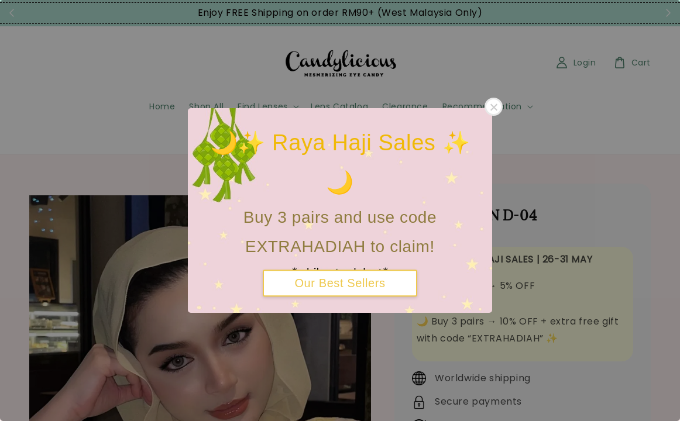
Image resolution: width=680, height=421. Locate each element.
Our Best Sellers (339, 283)
